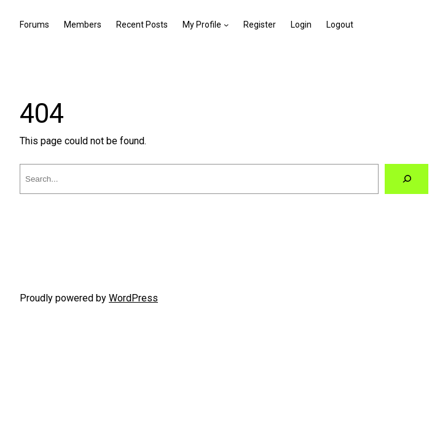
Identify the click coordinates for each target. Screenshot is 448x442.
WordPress (133, 298)
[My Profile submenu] (226, 24)
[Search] (406, 179)
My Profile (202, 24)
